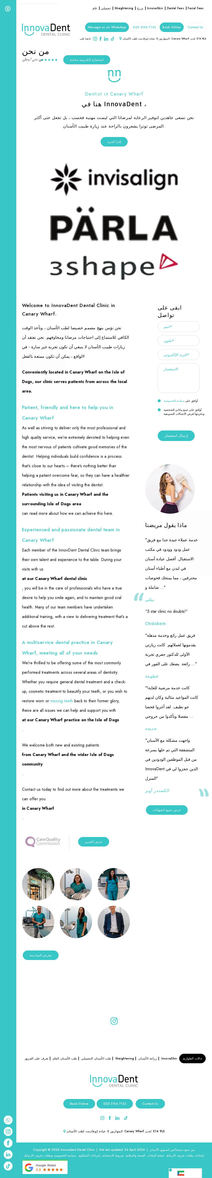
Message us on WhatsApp (107, 27)
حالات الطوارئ (192, 1058)
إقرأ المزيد (114, 142)
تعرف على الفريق (37, 1058)
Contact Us (195, 27)
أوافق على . (178, 401)
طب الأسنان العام (65, 1058)
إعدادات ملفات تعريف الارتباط (185, 1155)
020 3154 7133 (144, 27)
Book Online (171, 27)
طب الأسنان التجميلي (96, 1058)
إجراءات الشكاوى (89, 1155)
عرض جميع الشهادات (167, 810)
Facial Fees (195, 8)
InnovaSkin (155, 8)
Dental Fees (175, 8)
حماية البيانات (155, 1155)
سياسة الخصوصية (174, 401)
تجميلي (106, 8)
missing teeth (62, 701)
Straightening (124, 8)
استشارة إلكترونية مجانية (86, 60)
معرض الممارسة (41, 955)
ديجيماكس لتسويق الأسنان (166, 1150)
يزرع (140, 8)
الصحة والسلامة (135, 1155)
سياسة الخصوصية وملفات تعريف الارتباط (50, 1155)
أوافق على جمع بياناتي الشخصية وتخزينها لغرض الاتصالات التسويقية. (181, 412)
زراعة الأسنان (147, 1058)
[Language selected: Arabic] (185, 1173)
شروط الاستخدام (113, 1155)
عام (95, 8)
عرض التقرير (93, 842)
